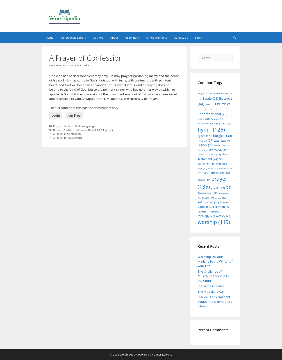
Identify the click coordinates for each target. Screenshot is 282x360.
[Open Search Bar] (234, 37)
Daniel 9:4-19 (96, 130)
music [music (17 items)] (215, 154)
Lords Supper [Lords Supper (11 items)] (222, 141)
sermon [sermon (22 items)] (223, 207)
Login (198, 37)
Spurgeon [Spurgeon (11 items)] (204, 212)
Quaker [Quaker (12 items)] (220, 198)
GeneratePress (163, 354)
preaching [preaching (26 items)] (221, 187)
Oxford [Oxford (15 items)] (222, 163)
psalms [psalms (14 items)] (208, 197)
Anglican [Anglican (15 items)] (205, 93)
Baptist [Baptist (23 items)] (210, 98)
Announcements (156, 37)
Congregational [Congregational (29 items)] (212, 114)
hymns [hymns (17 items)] (204, 136)
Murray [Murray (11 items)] (203, 154)
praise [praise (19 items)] (204, 179)
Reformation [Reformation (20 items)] (208, 202)
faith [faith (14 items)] (225, 123)
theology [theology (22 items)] (206, 216)
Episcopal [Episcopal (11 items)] (217, 119)
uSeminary (132, 37)
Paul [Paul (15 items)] (202, 168)
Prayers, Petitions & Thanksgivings (74, 126)
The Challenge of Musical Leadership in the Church (213, 276)
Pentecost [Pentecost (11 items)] (214, 168)
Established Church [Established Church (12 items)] (209, 123)
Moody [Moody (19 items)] (220, 150)
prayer (109, 130)
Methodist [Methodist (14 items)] (221, 145)
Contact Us (181, 37)
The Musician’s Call (211, 291)
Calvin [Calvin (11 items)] (209, 104)
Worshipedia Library (73, 37)
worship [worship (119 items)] (214, 222)
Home (49, 37)
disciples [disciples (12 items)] (204, 119)
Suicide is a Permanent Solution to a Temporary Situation (215, 301)
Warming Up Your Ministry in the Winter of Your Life (215, 261)
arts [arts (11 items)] (216, 93)
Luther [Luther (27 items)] (205, 145)
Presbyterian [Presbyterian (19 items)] (208, 193)
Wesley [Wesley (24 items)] (223, 216)
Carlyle (68, 130)
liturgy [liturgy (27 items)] (205, 140)
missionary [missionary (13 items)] (205, 150)
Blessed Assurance (211, 286)
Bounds (58, 130)
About (114, 37)
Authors (98, 37)
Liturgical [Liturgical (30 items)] (221, 136)
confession (80, 130)
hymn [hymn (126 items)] (211, 129)
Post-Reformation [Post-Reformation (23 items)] (216, 173)
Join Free (74, 115)
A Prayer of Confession (67, 133)
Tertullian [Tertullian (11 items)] (217, 212)
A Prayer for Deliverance (68, 137)
